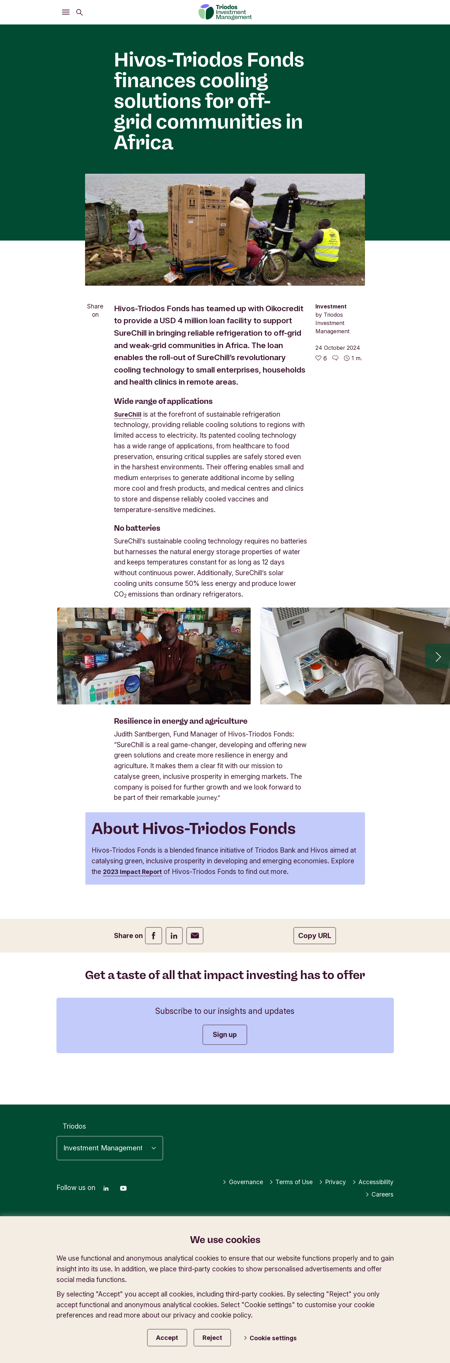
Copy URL (314, 968)
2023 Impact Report (210, 882)
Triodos (74, 1124)
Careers (378, 1192)
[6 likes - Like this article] (321, 358)
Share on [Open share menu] (95, 310)
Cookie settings (276, 1337)
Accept (168, 1336)
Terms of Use (283, 1180)
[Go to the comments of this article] (335, 358)
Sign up (225, 1067)
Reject (219, 1336)
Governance (231, 1180)
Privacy (328, 1180)
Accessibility (371, 1180)
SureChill (129, 414)
